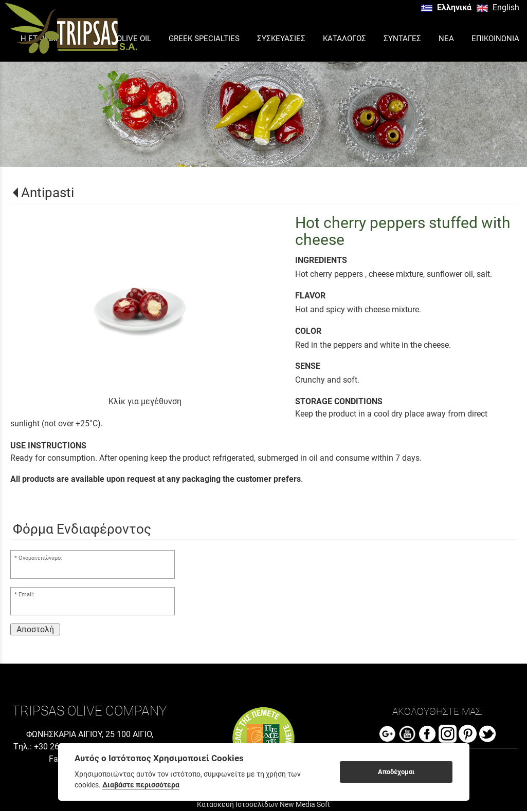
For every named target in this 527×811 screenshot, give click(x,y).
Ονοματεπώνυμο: (40, 558)
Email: (26, 594)
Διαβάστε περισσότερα (140, 785)
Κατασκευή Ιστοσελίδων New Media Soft (263, 804)
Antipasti (47, 192)
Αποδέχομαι (396, 772)
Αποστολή (35, 629)
